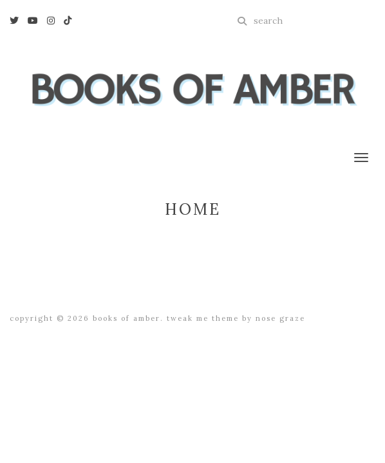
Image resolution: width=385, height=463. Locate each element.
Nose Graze (280, 318)
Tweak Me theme (203, 318)
